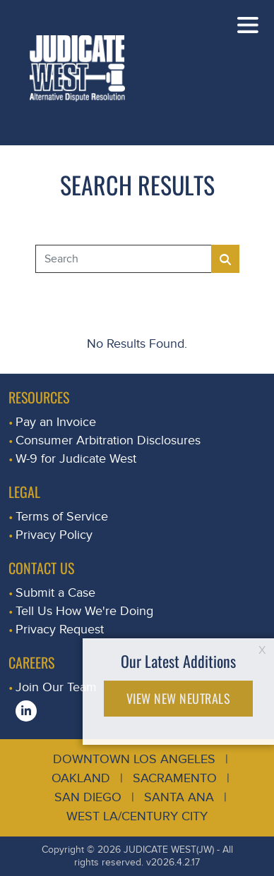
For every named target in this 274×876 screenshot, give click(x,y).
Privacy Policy (54, 535)
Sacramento (175, 778)
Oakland (81, 778)
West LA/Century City (137, 816)
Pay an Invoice (56, 422)
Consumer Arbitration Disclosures (108, 440)
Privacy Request (60, 629)
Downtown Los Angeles (134, 759)
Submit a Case (55, 592)
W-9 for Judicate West (76, 458)
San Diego (87, 797)
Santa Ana (179, 797)
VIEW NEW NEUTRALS (178, 698)
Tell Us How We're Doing (84, 611)
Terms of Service (62, 516)
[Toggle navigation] (247, 24)
